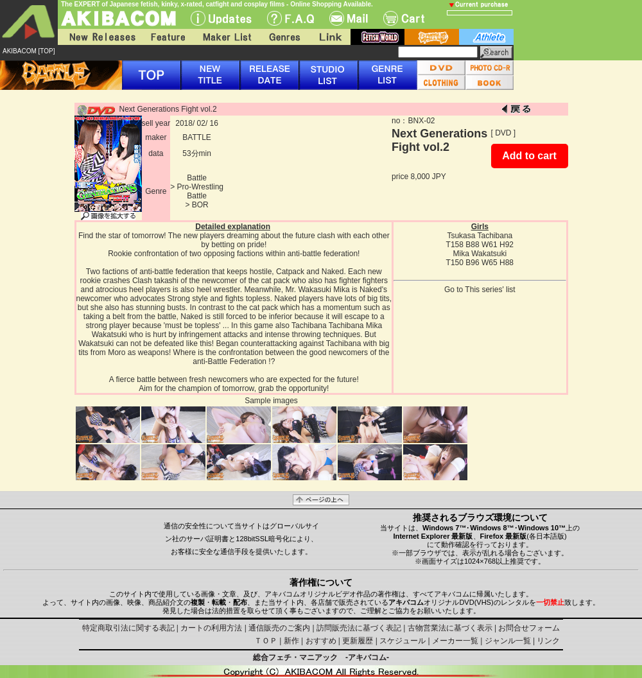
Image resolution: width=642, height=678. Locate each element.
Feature (167, 37)
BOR (200, 204)
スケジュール (402, 640)
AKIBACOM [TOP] (29, 51)
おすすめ (321, 640)
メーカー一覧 (455, 640)
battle (431, 37)
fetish (377, 37)
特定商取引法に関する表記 (128, 627)
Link (329, 37)
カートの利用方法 (211, 627)
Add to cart (529, 155)
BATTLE (196, 137)
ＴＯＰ (265, 640)
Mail (349, 18)
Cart (404, 18)
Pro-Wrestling (200, 186)
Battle (197, 177)
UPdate (221, 18)
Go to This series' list (480, 289)
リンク (548, 640)
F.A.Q (290, 18)
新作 (291, 640)
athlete (486, 37)
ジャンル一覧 (508, 640)
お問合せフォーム (529, 627)
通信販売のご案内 (279, 627)
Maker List (226, 37)
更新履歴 (357, 640)
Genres (283, 37)
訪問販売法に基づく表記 (359, 627)
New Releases (99, 37)
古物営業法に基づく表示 (450, 627)
